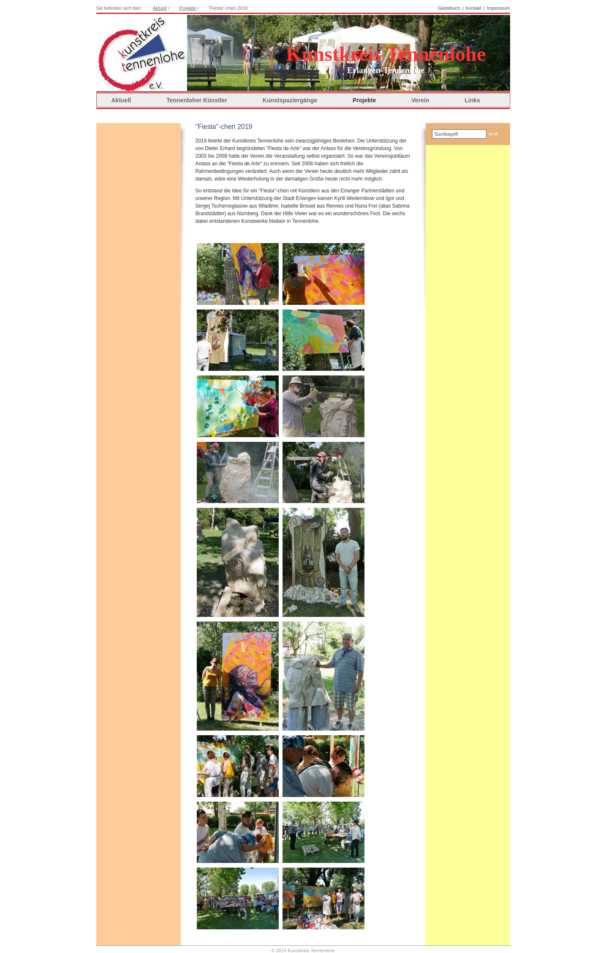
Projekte (364, 100)
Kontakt (473, 8)
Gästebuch (449, 8)
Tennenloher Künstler (196, 100)
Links (472, 100)
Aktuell (160, 8)
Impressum (498, 8)
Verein (420, 100)
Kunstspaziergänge (290, 100)
